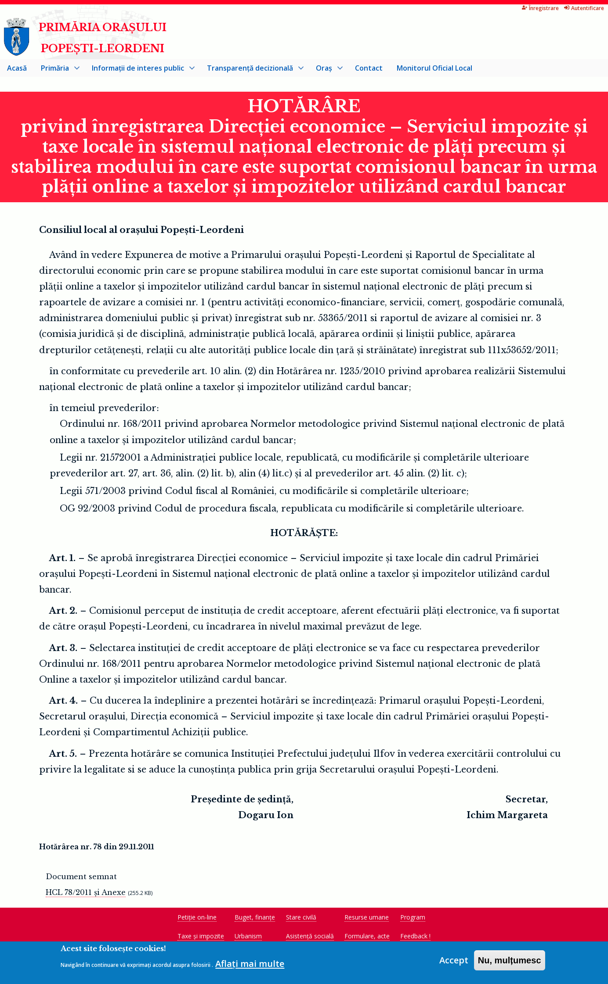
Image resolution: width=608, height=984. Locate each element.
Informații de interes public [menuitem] (140, 70)
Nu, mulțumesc (509, 963)
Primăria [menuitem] (57, 70)
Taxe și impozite (200, 936)
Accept (453, 963)
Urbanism (248, 936)
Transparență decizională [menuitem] (252, 70)
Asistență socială (310, 936)
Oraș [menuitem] (326, 70)
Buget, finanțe (255, 917)
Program (412, 917)
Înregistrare (505, 8)
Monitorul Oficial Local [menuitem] (434, 68)
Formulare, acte (367, 936)
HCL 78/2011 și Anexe (86, 892)
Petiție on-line (197, 917)
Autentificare (549, 8)
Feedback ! (415, 936)
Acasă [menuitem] (17, 68)
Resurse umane (366, 917)
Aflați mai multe (249, 967)
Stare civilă (301, 917)
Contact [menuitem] (369, 68)
